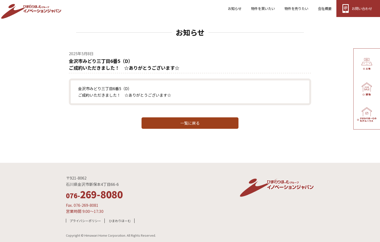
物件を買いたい (263, 8)
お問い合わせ (362, 8)
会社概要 (325, 8)
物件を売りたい (296, 8)
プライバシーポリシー (85, 220)
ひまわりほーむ (120, 220)
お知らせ (234, 8)
